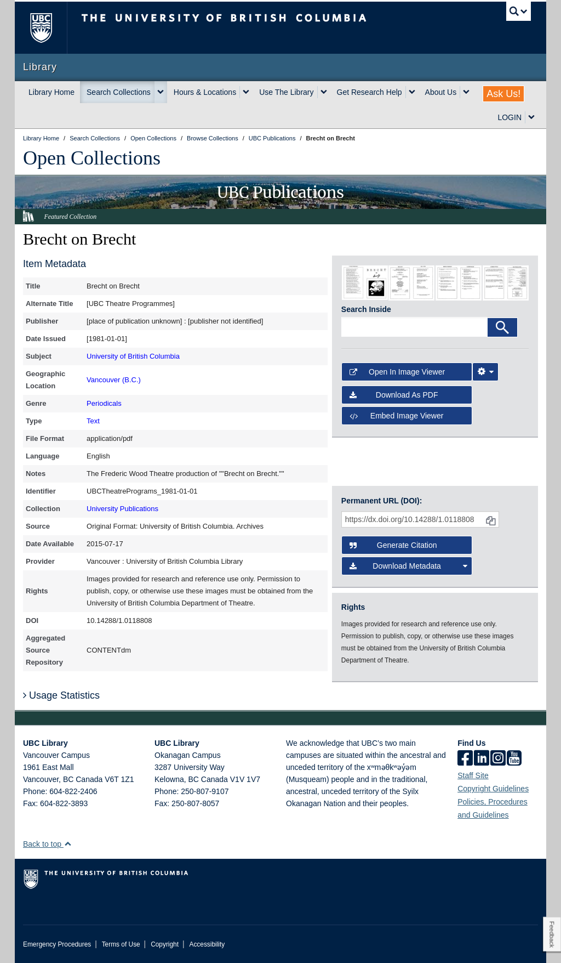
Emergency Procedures (57, 944)
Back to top (47, 844)
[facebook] (465, 759)
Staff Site (473, 775)
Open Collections (92, 158)
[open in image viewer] (365, 282)
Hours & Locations (205, 92)
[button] (68, 844)
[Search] (502, 327)
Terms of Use (121, 944)
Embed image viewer (397, 415)
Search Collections (119, 92)
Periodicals (104, 403)
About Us (441, 92)
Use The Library (286, 92)
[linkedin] (481, 759)
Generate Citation (393, 545)
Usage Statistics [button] (61, 695)
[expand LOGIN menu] (531, 117)
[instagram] (498, 759)
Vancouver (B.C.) (114, 380)
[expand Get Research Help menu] (412, 92)
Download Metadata (408, 566)
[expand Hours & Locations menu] (246, 92)
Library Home (51, 92)
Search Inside (366, 309)
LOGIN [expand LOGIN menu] (509, 117)
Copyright (165, 944)
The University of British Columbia (49, 28)
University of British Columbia (133, 356)
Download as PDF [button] (394, 394)
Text (93, 421)
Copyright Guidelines (493, 788)
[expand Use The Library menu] (323, 92)
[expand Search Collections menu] (160, 92)
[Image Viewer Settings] (485, 371)
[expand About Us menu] (466, 92)
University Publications (122, 509)
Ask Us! (503, 93)
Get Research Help (369, 92)
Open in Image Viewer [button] (397, 371)
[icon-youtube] (514, 759)
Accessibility (207, 944)
